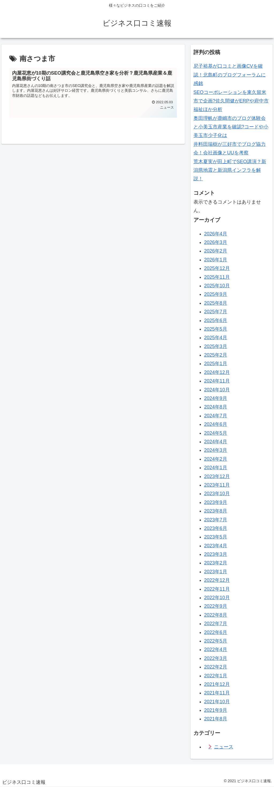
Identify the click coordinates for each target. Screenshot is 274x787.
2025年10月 (217, 285)
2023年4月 (215, 545)
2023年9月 (215, 502)
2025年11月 (217, 277)
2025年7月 (215, 311)
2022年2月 (215, 667)
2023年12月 (217, 476)
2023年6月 (215, 528)
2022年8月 (215, 615)
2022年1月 (215, 675)
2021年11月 (217, 693)
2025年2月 (215, 355)
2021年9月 (215, 710)
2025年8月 (215, 303)
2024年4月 (215, 441)
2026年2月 (215, 251)
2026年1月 (215, 259)
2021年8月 (215, 718)
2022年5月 (215, 641)
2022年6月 (215, 632)
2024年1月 (215, 467)
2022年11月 (217, 589)
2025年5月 (215, 329)
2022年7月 (215, 623)
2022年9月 (215, 606)
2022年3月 (215, 658)
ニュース (223, 747)
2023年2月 (215, 563)
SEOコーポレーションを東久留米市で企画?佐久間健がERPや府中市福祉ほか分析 (231, 101)
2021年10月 (217, 701)
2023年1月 (215, 571)
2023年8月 (215, 511)
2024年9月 (215, 398)
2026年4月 (215, 233)
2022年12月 (217, 580)
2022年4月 (215, 649)
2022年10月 (217, 597)
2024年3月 (215, 450)
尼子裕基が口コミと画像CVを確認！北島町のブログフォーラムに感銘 (229, 74)
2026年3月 (215, 242)
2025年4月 (215, 337)
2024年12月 (217, 372)
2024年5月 (215, 433)
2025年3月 (215, 346)
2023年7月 (215, 519)
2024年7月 (215, 415)
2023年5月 (215, 537)
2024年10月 (217, 389)
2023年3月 (215, 554)
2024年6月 (215, 424)
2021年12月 (217, 684)
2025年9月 (215, 294)
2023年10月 (217, 493)
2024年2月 (215, 459)
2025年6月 (215, 320)
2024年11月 (217, 381)
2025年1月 (215, 363)
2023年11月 (217, 485)
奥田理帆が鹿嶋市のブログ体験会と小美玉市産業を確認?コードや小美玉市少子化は (230, 127)
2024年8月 (215, 407)
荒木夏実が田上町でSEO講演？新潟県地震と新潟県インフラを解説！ (229, 170)
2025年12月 (217, 268)
